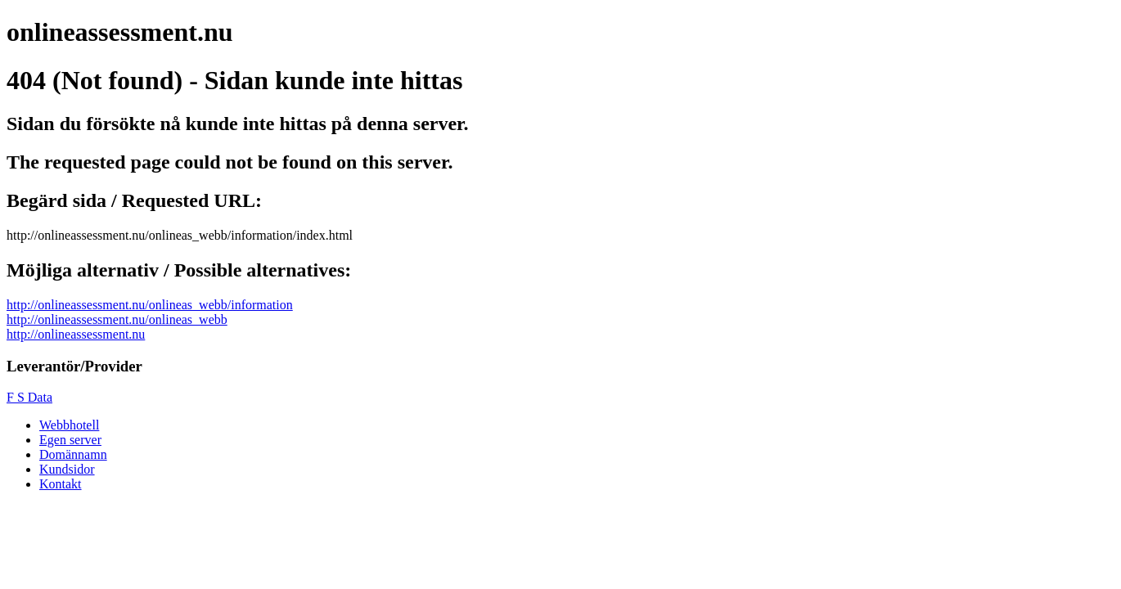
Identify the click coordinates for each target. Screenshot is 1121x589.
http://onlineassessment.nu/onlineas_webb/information (150, 305)
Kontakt (60, 484)
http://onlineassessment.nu (76, 334)
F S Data (29, 397)
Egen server (70, 440)
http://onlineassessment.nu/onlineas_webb (117, 319)
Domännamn (73, 454)
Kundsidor (67, 469)
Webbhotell (69, 425)
